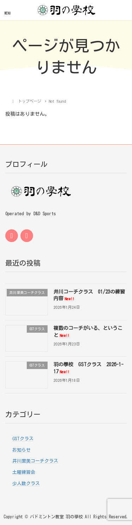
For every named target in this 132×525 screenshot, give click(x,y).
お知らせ (21, 450)
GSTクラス (22, 438)
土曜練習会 (23, 472)
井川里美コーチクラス (35, 461)
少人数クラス (26, 483)
